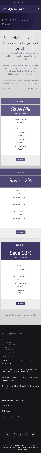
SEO (14, 449)
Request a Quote (7, 405)
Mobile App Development (17, 447)
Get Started (20, 159)
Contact (5, 423)
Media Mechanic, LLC (20, 445)
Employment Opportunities (11, 417)
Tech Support (6, 411)
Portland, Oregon (22, 449)
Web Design (6, 447)
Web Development (30, 447)
